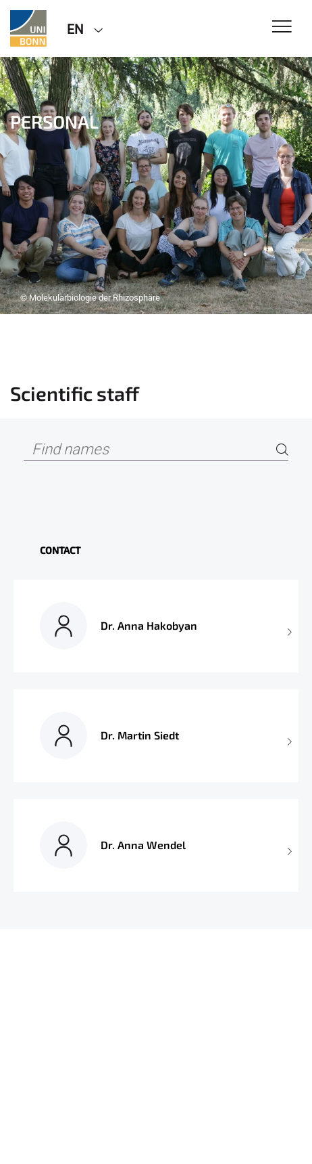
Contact (60, 550)
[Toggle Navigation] (282, 27)
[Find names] (156, 450)
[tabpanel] (156, 185)
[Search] (282, 450)
